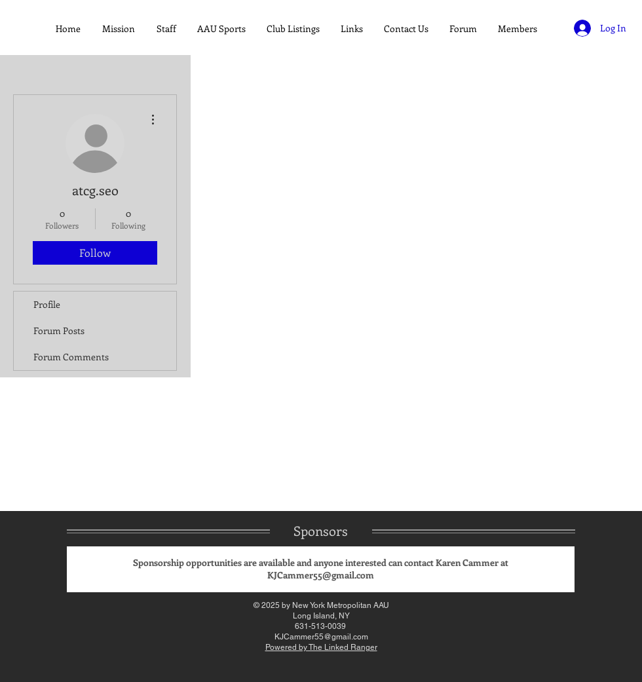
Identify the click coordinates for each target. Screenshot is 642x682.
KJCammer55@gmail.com (320, 575)
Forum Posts (59, 330)
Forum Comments (71, 356)
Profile (46, 304)
